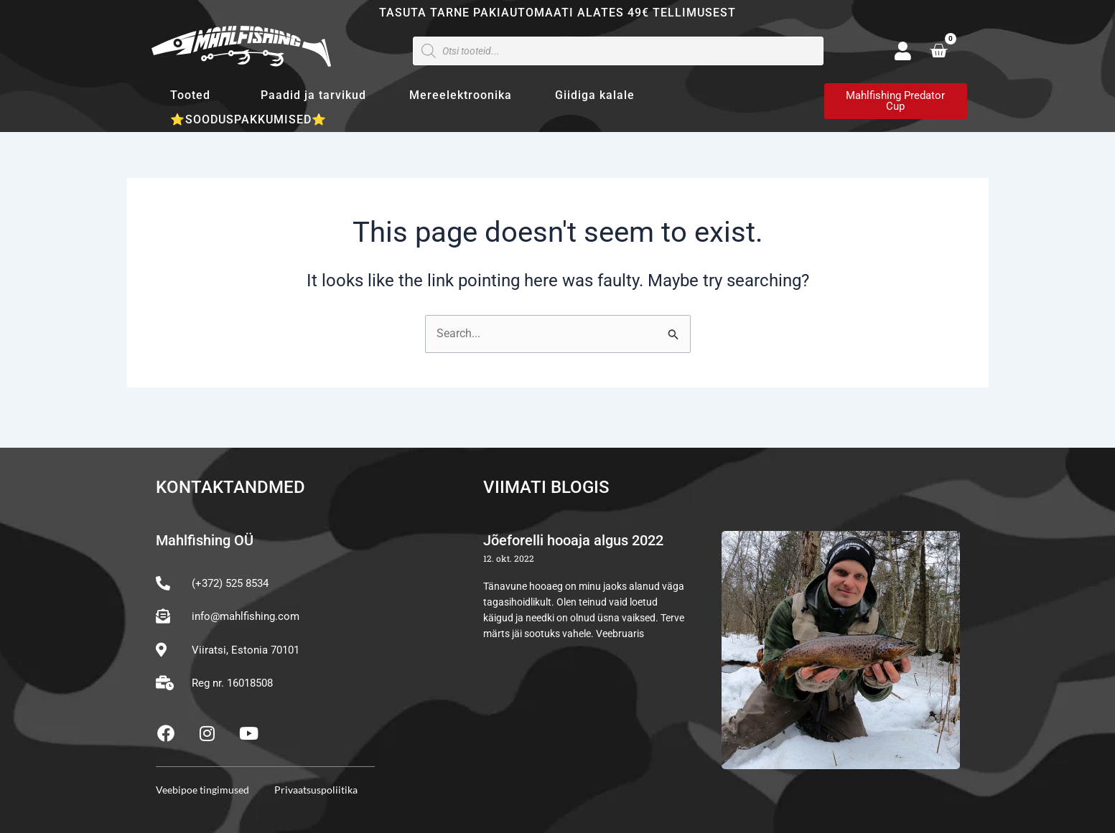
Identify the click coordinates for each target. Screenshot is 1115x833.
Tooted (194, 95)
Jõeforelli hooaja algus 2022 (573, 540)
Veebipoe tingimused (202, 789)
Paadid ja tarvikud (313, 95)
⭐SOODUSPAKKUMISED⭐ (248, 119)
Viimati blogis (546, 487)
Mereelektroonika (460, 95)
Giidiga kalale (595, 95)
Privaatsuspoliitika (316, 789)
